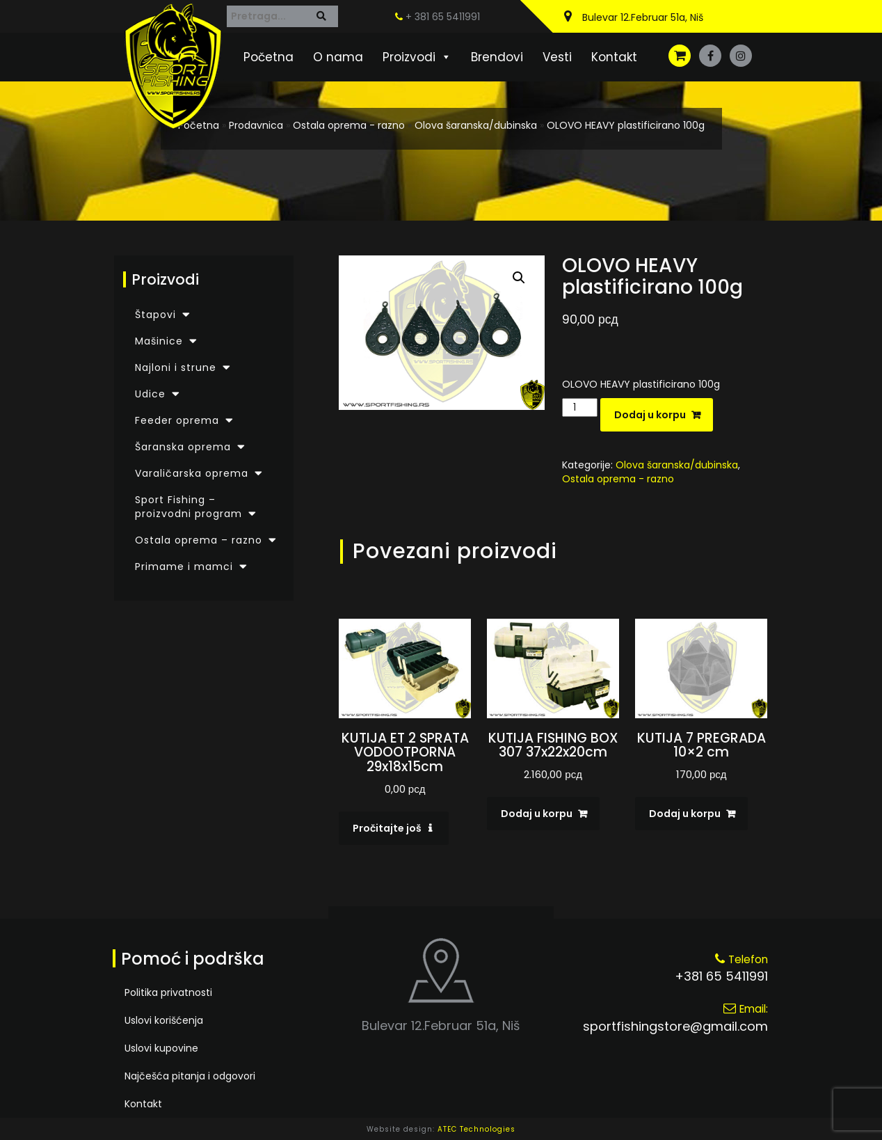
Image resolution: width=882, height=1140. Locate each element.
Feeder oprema (177, 420)
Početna (268, 57)
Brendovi (497, 57)
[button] (518, 277)
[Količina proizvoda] (580, 407)
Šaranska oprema (183, 447)
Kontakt (614, 57)
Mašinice (159, 341)
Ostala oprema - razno (349, 125)
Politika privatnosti (168, 992)
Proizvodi (417, 57)
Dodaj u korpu (650, 415)
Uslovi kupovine (161, 1048)
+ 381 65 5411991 (437, 17)
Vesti (557, 57)
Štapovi (155, 315)
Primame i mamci (184, 566)
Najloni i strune (175, 367)
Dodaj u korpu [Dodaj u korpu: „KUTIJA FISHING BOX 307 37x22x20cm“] (536, 814)
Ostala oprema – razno (198, 540)
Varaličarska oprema (191, 473)
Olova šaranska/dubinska (476, 125)
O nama (338, 57)
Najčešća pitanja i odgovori (190, 1076)
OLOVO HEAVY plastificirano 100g (626, 125)
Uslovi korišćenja (164, 1020)
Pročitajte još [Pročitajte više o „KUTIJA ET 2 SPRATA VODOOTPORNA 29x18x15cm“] (387, 828)
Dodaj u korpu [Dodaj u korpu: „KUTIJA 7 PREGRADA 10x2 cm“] (685, 814)
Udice (150, 394)
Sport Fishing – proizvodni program (188, 507)
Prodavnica (256, 125)
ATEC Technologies (476, 1129)
